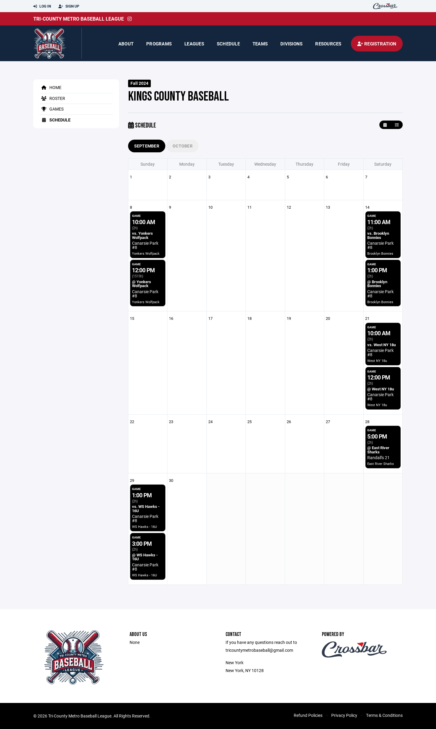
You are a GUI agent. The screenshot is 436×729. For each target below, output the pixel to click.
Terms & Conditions (384, 715)
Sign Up (68, 6)
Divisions (291, 44)
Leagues (194, 44)
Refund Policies (308, 715)
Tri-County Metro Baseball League (78, 18)
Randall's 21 (378, 457)
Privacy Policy (344, 715)
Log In (42, 6)
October (183, 146)
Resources (328, 44)
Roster (52, 98)
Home (50, 87)
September (147, 146)
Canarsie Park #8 (145, 245)
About (126, 44)
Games (51, 109)
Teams (260, 44)
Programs (159, 44)
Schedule (228, 44)
